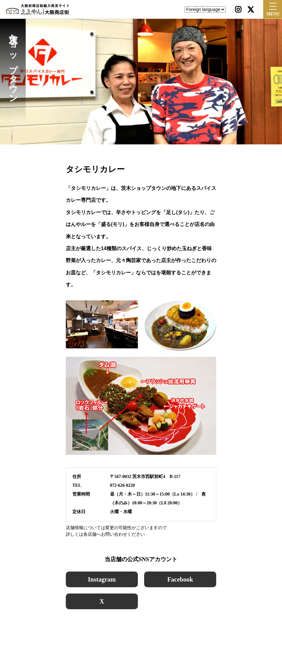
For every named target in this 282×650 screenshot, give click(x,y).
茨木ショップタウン (13, 63)
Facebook (180, 579)
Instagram (102, 579)
